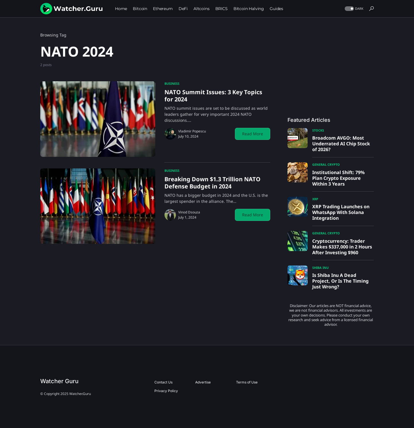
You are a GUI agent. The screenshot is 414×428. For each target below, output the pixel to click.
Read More (252, 133)
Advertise (203, 382)
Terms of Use (247, 382)
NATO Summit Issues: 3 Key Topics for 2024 (213, 95)
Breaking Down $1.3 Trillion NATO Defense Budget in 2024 (212, 183)
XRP (315, 199)
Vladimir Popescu (192, 131)
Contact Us (163, 382)
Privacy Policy (166, 391)
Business (171, 83)
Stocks (318, 130)
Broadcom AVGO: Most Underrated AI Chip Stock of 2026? (341, 143)
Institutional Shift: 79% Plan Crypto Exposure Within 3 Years (338, 178)
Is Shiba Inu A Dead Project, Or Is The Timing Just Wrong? (340, 281)
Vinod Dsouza (189, 212)
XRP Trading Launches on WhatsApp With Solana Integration (340, 212)
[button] (353, 8)
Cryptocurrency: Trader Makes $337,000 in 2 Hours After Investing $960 (342, 246)
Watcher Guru (59, 381)
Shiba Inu (320, 267)
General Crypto (326, 164)
